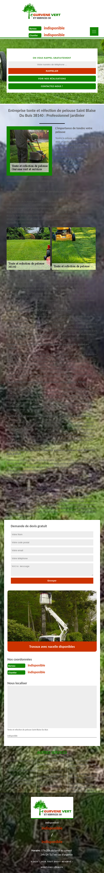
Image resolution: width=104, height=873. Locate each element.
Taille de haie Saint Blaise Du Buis (20, 762)
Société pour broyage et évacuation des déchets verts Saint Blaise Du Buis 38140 (83, 787)
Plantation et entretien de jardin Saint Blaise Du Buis (19, 782)
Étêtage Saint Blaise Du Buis (51, 770)
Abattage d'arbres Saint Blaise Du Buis (21, 772)
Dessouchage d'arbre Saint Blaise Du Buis (50, 762)
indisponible (54, 28)
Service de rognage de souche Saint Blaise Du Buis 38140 (83, 776)
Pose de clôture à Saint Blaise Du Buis (52, 778)
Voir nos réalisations (52, 78)
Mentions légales (52, 867)
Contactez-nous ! (52, 86)
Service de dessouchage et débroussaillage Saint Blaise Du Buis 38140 (82, 764)
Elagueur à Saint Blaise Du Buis (50, 788)
